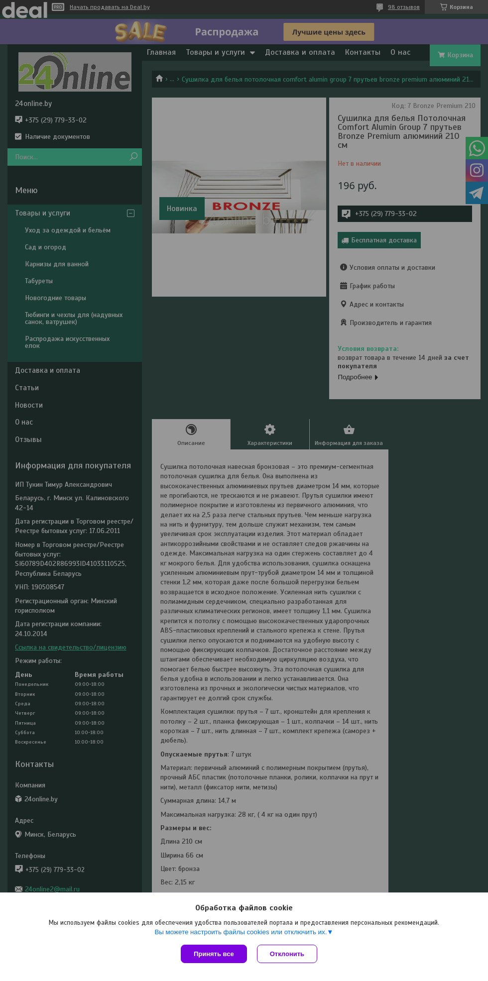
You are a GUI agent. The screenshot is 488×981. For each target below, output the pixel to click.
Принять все (214, 954)
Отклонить (287, 954)
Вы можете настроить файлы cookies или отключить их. (240, 932)
